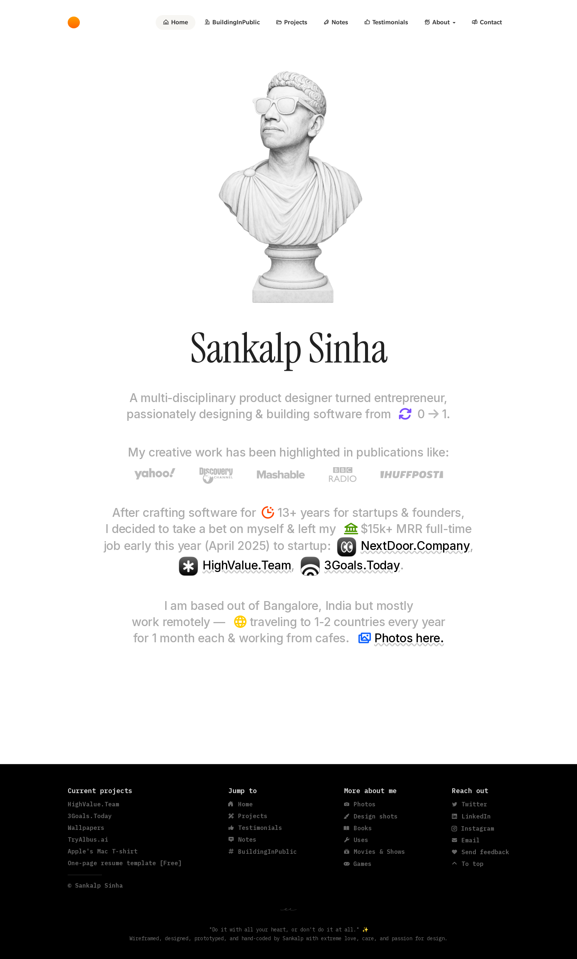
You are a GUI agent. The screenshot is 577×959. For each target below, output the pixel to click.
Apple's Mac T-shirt (103, 851)
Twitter (469, 804)
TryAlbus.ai (88, 839)
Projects (291, 22)
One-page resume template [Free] (125, 863)
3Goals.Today (362, 565)
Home (175, 22)
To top (468, 863)
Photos (360, 804)
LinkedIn (471, 816)
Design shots (371, 816)
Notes (335, 22)
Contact (487, 22)
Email (466, 840)
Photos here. (409, 638)
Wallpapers (86, 827)
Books (358, 828)
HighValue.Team (246, 565)
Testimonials (386, 22)
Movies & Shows (374, 851)
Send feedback (480, 852)
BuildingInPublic (232, 22)
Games (358, 863)
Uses (356, 839)
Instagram (473, 828)
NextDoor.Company (415, 546)
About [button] (437, 22)
